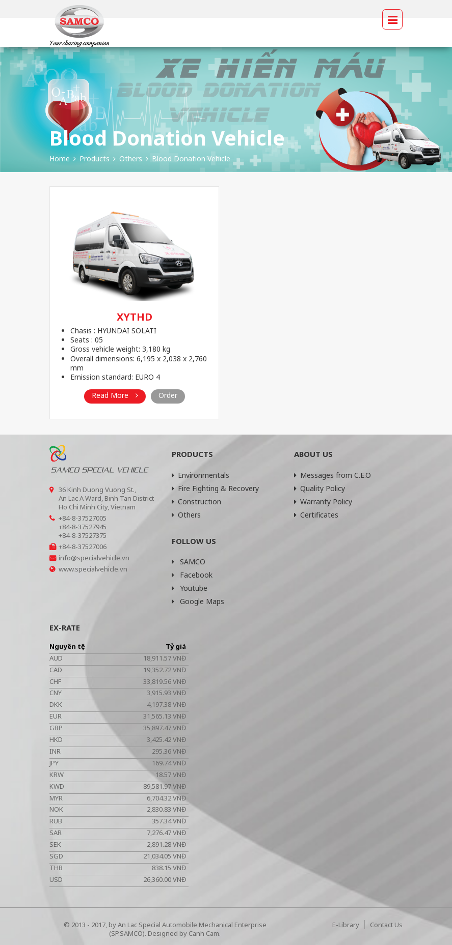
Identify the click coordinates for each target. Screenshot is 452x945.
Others (186, 515)
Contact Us (386, 924)
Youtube (189, 588)
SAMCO (188, 561)
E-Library (345, 924)
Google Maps (198, 601)
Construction (196, 501)
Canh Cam (204, 933)
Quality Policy (319, 488)
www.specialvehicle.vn (93, 569)
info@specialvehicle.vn (94, 557)
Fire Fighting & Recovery (215, 488)
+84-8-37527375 (83, 535)
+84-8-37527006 (83, 546)
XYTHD (134, 317)
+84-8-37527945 (83, 526)
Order (167, 395)
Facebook (192, 575)
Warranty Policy (323, 501)
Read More (115, 395)
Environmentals (200, 475)
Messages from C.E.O (332, 475)
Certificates (316, 515)
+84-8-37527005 (83, 518)
